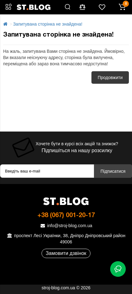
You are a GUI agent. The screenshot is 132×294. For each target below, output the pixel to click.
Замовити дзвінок (66, 253)
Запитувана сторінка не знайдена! (47, 24)
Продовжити (110, 77)
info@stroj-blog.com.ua (66, 225)
